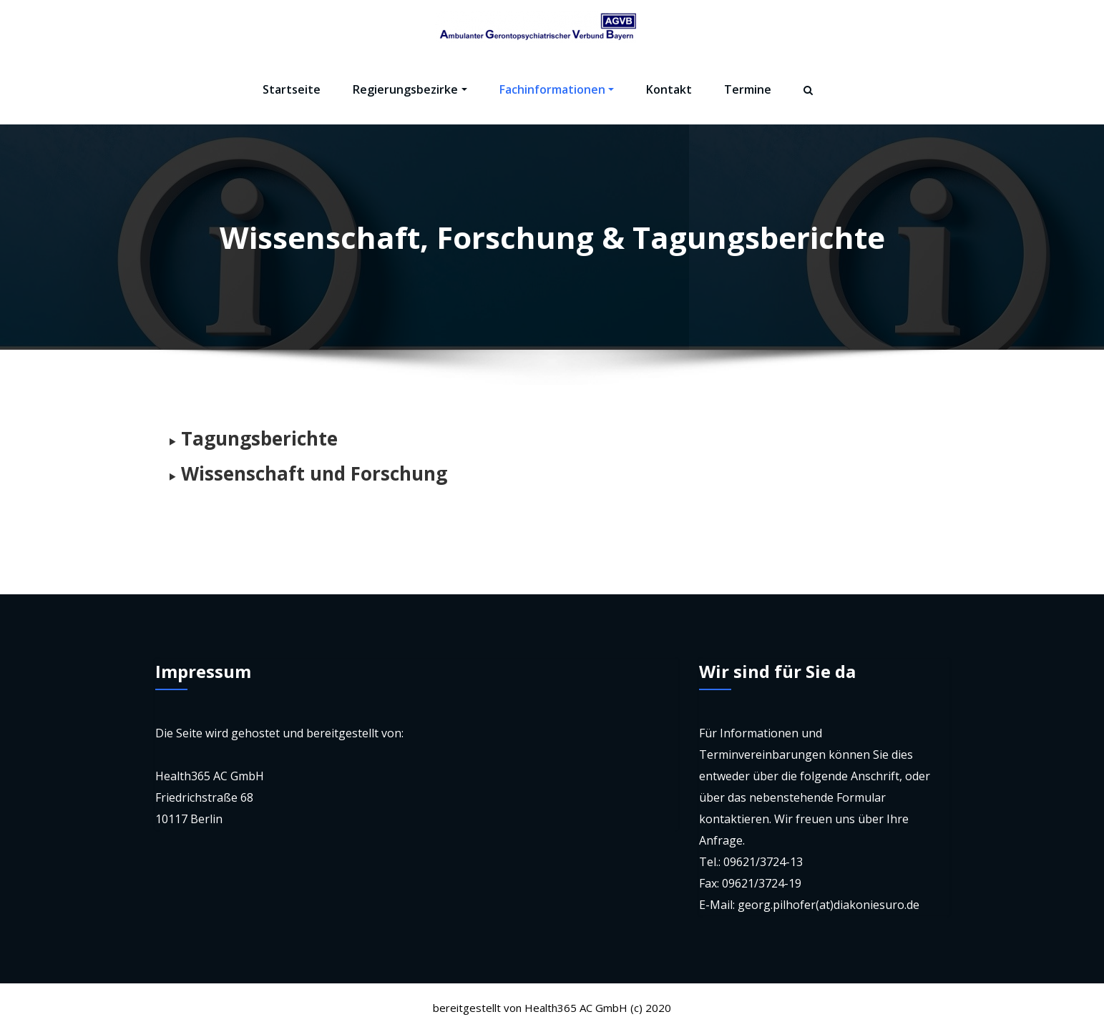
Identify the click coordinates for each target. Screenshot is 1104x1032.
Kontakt (669, 89)
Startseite (292, 89)
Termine (747, 89)
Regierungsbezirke (409, 89)
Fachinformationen (556, 89)
